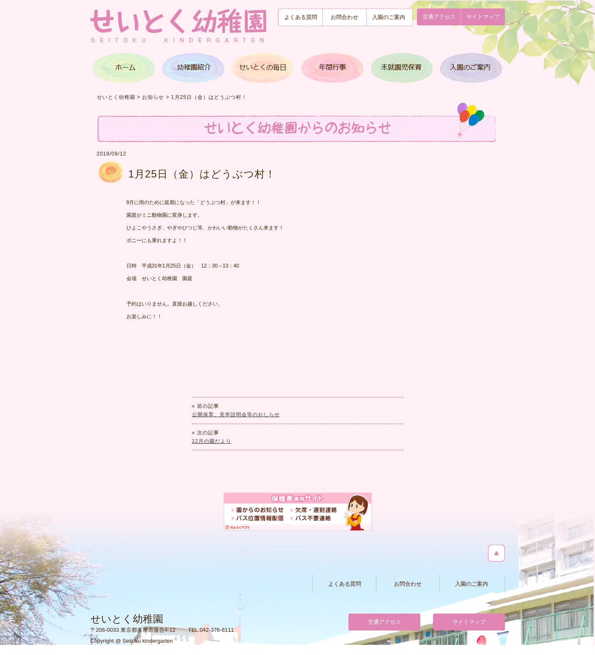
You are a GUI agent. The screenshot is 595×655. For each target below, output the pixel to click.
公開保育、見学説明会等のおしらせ (236, 415)
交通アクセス (438, 17)
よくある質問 (300, 17)
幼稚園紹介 (193, 68)
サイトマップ (482, 17)
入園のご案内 (388, 17)
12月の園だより (211, 441)
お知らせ (153, 97)
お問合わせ (344, 17)
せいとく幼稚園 (116, 97)
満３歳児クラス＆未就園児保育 (400, 68)
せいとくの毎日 (262, 68)
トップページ (124, 68)
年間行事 (331, 68)
